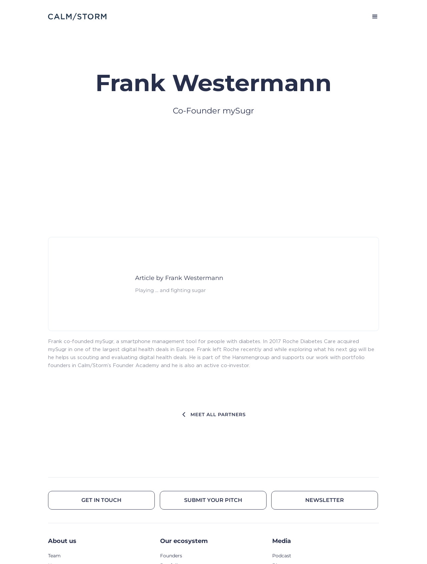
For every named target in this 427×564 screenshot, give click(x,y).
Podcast (281, 556)
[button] (372, 17)
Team (54, 556)
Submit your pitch (213, 500)
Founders (171, 556)
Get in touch (101, 500)
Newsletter (324, 500)
